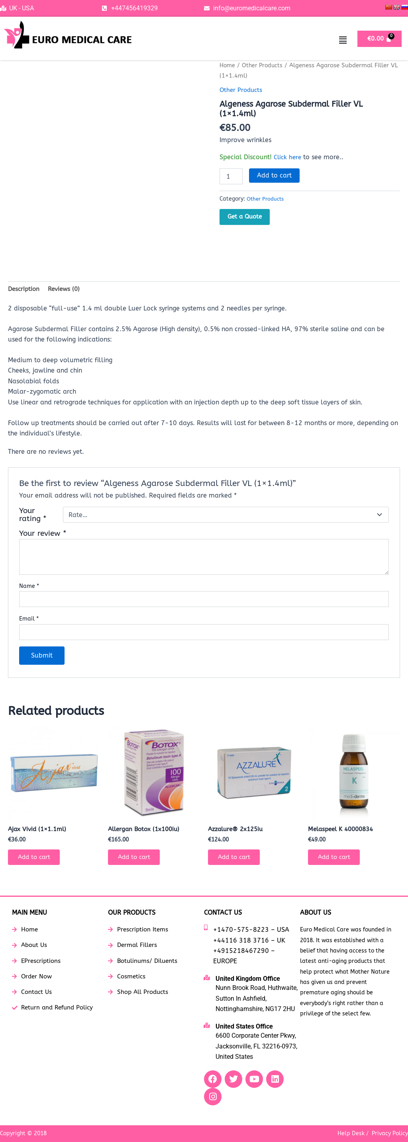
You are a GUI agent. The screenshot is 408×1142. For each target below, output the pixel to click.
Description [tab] (24, 289)
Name (29, 587)
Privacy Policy (390, 1133)
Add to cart (274, 175)
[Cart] (379, 39)
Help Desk (351, 1133)
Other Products (264, 65)
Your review (43, 534)
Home (228, 65)
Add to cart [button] (37, 861)
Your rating (33, 516)
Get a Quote (245, 216)
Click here (288, 157)
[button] (342, 40)
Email (29, 620)
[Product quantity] (231, 176)
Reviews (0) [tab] (67, 289)
